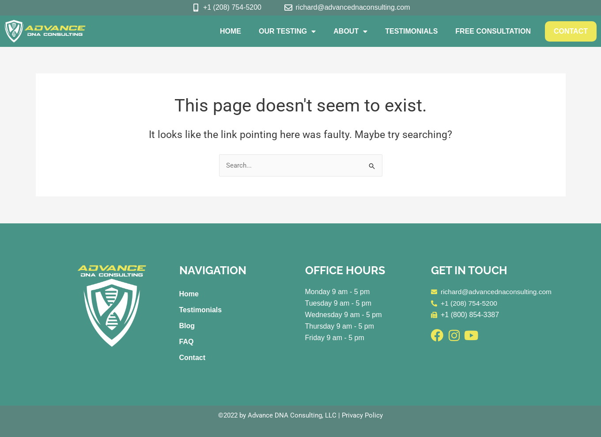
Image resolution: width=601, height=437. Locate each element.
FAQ (186, 341)
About (350, 31)
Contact (571, 31)
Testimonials (411, 31)
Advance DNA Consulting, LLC (292, 415)
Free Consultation (493, 31)
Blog (187, 326)
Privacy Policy (362, 415)
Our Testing (287, 31)
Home (230, 31)
